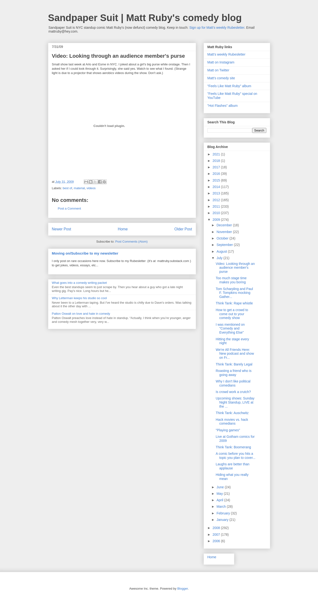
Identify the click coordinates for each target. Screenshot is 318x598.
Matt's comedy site (221, 78)
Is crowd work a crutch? (233, 392)
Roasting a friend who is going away (233, 373)
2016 (216, 174)
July (220, 258)
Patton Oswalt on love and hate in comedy (81, 313)
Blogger (182, 588)
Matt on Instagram (220, 62)
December (225, 225)
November (225, 232)
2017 (216, 167)
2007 (216, 534)
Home (123, 229)
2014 (216, 187)
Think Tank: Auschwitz (232, 413)
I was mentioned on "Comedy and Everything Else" (230, 329)
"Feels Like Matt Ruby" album (229, 86)
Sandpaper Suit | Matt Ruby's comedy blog (145, 17)
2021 (216, 154)
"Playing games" (228, 430)
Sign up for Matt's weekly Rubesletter (216, 27)
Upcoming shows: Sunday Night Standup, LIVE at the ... (235, 402)
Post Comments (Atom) (131, 241)
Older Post (183, 229)
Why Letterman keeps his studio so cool (79, 298)
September (225, 245)
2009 (216, 220)
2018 (216, 161)
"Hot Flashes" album (222, 106)
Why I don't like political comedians (233, 383)
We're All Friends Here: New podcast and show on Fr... (235, 354)
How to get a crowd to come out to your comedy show (232, 314)
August (222, 251)
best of (67, 188)
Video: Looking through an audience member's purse (235, 268)
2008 (216, 528)
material (79, 188)
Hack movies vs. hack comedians (232, 422)
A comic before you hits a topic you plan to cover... (235, 456)
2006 (216, 541)
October (223, 238)
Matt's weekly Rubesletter (226, 54)
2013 (216, 193)
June (221, 487)
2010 (216, 213)
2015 (216, 180)
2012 (216, 200)
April (220, 500)
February (224, 513)
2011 (216, 206)
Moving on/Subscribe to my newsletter (85, 253)
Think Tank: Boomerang (233, 447)
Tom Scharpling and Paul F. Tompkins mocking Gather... (234, 293)
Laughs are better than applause (232, 466)
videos (91, 188)
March (222, 506)
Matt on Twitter (218, 70)
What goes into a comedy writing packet (79, 283)
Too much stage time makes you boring (231, 280)
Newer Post (61, 229)
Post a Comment (69, 208)
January (223, 520)
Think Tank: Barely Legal (234, 364)
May (220, 493)
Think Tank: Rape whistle (234, 303)
